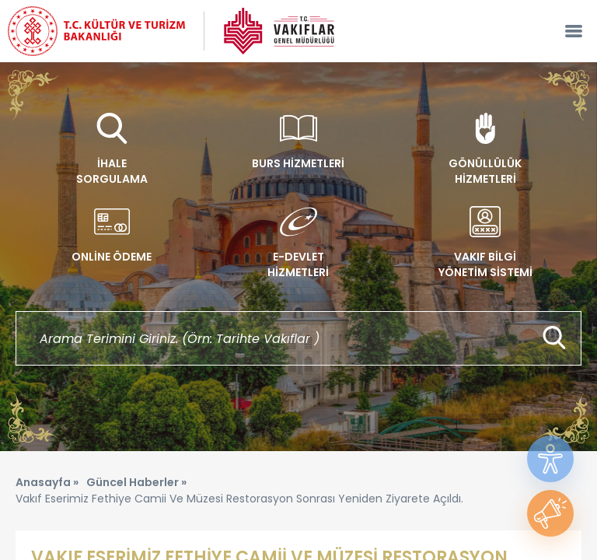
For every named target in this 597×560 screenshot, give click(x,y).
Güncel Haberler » (136, 482)
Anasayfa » (47, 482)
